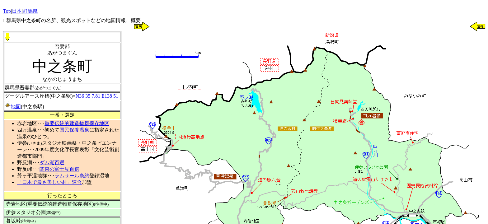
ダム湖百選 (52, 162)
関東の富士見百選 (59, 169)
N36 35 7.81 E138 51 (97, 96)
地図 (13, 106)
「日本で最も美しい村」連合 (49, 182)
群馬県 (30, 11)
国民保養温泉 (74, 130)
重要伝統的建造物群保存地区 (77, 123)
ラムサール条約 (71, 175)
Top (7, 11)
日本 (17, 11)
